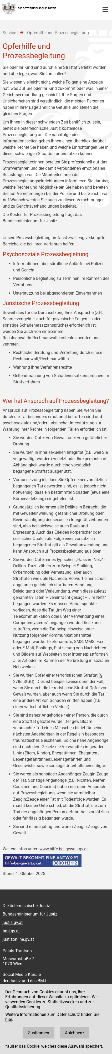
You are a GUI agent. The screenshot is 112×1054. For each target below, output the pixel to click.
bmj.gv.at (11, 930)
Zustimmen (38, 1032)
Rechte (23, 147)
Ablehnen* (74, 1032)
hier (8, 1019)
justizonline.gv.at (18, 939)
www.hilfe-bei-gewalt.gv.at (63, 848)
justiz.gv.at (13, 922)
